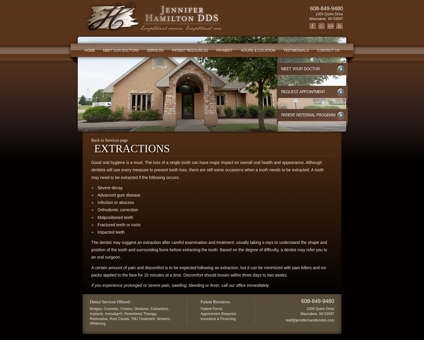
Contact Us (328, 50)
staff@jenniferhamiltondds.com (310, 320)
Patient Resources (190, 50)
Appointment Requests (218, 314)
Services (155, 50)
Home (90, 50)
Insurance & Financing (218, 319)
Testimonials (296, 50)
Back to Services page (109, 140)
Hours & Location (258, 50)
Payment (224, 50)
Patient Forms (212, 309)
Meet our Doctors (121, 50)
